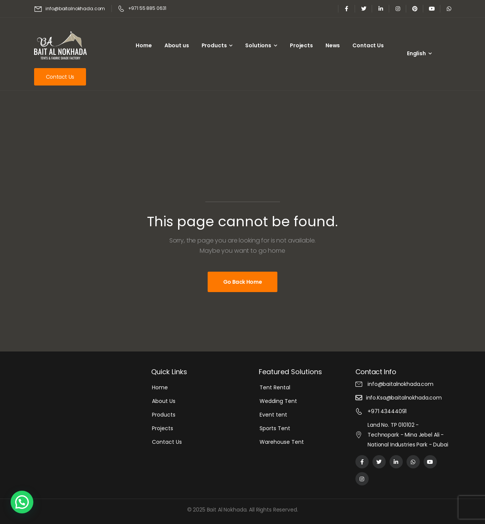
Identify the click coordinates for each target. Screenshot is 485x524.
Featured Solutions (290, 371)
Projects (301, 45)
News (332, 45)
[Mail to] (69, 8)
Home (144, 45)
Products (214, 45)
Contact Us (368, 45)
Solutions (258, 45)
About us (176, 45)
